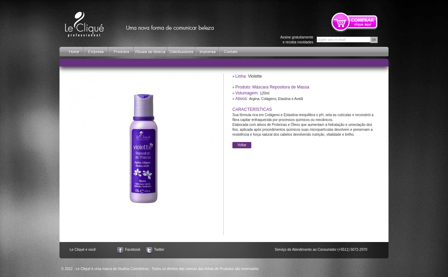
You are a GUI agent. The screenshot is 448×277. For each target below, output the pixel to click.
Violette (255, 76)
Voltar (241, 145)
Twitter (159, 249)
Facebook (132, 249)
